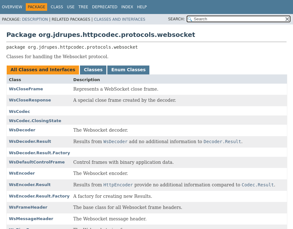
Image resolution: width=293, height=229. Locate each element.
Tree (83, 7)
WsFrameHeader (28, 207)
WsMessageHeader (31, 218)
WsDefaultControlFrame (37, 162)
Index (127, 7)
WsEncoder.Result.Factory (39, 196)
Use (71, 7)
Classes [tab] (93, 69)
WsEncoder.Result (30, 184)
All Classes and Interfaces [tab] (43, 69)
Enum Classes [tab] (128, 69)
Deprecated (105, 7)
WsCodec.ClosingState (35, 120)
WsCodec (19, 111)
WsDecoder (22, 130)
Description (35, 19)
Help (142, 7)
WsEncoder (22, 173)
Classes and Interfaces (119, 19)
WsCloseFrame (26, 89)
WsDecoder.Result (30, 141)
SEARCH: (176, 19)
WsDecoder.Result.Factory (39, 152)
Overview (12, 7)
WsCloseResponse (30, 100)
